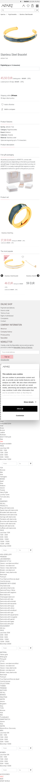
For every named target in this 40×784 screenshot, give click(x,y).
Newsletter (4, 338)
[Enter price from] (9, 463)
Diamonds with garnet (7, 619)
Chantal (10, 135)
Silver (2, 421)
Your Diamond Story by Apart (9, 579)
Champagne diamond (7, 597)
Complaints (4, 318)
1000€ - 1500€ (4, 541)
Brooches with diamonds (8, 521)
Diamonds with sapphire (8, 592)
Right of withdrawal (7, 316)
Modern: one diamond (7, 570)
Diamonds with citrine (7, 608)
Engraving (10, 65)
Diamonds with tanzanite (8, 603)
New (1, 439)
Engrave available (5, 443)
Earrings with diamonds (8, 517)
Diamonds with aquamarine (9, 615)
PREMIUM (3, 557)
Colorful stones (5, 581)
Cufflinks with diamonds (8, 528)
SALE (1, 776)
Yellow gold (4, 654)
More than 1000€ (5, 459)
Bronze (2, 430)
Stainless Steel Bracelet (11, 276)
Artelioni (8, 132)
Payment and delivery (8, 308)
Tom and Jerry (5, 497)
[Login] (23, 5)
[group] (14, 275)
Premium (3, 577)
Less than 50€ (4, 448)
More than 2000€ (5, 644)
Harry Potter (4, 492)
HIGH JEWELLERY (6, 554)
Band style (3, 574)
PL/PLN (37, 1)
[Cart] (32, 6)
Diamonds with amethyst (8, 610)
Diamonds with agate (7, 621)
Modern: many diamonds (8, 572)
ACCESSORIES (5, 774)
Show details (29, 402)
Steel (1, 426)
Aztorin (2, 488)
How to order (5, 310)
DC (1, 499)
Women (2, 470)
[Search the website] (18, 10)
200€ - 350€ (4, 635)
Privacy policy (5, 335)
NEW (1, 779)
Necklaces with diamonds (8, 515)
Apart (2, 481)
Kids (1, 474)
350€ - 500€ (4, 637)
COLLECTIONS (5, 683)
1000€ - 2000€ (4, 641)
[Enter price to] (23, 463)
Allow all (20, 409)
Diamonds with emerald (8, 601)
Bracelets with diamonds (8, 512)
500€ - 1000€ (4, 457)
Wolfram (3, 435)
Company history (6, 332)
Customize (20, 415)
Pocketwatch (4, 717)
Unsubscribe (5, 360)
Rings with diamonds (7, 508)
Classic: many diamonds (8, 568)
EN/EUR (26, 1)
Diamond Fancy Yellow (7, 590)
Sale (1, 441)
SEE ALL (2, 503)
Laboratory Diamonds (7, 588)
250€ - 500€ (4, 455)
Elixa (1, 483)
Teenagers (3, 477)
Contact (3, 321)
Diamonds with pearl (7, 624)
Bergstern (3, 704)
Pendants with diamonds (8, 519)
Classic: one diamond (7, 565)
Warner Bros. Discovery (8, 728)
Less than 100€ (5, 532)
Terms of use (5, 313)
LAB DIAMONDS (5, 559)
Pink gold (3, 659)
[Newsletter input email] (20, 352)
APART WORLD (5, 781)
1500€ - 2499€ (4, 544)
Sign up (7, 357)
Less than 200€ (5, 632)
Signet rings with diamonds (9, 510)
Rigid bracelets (12, 14)
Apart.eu (3, 14)
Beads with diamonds (7, 526)
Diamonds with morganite (8, 617)
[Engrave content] (20, 69)
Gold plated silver (5, 423)
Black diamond (5, 595)
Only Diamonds (5, 586)
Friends (2, 490)
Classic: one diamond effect (9, 563)
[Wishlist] (28, 5)
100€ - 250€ (4, 452)
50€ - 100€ (3, 450)
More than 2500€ (5, 546)
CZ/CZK (32, 1)
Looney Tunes (4, 494)
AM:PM (2, 699)
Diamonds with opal (6, 612)
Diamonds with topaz (7, 606)
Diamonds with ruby (6, 599)
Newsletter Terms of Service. (23, 347)
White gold (3, 657)
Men (1, 472)
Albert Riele (3, 697)
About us (4, 329)
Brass (2, 428)
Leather (2, 432)
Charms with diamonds (8, 523)
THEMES (3, 686)
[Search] (3, 10)
